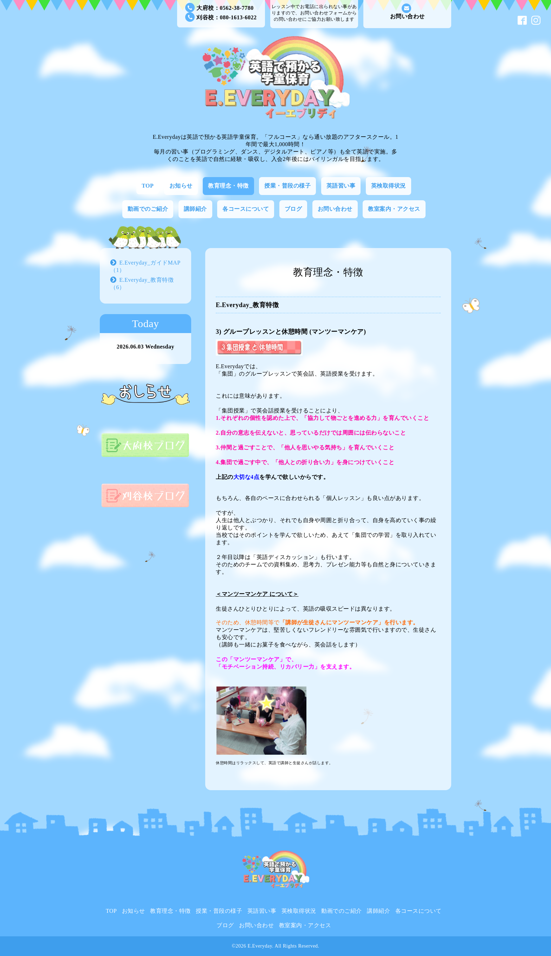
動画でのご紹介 (148, 209)
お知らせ (181, 186)
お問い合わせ (407, 11)
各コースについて (245, 209)
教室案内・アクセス (394, 209)
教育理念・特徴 (228, 186)
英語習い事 (341, 186)
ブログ (293, 209)
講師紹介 (195, 209)
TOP (148, 186)
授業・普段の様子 (287, 186)
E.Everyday (260, 946)
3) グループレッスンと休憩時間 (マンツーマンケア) (291, 331)
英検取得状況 (388, 186)
